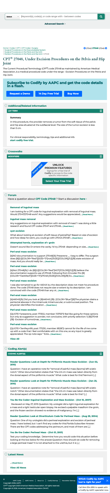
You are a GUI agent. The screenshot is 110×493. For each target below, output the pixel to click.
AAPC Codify (17, 481)
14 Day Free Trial (49, 93)
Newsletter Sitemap (68, 481)
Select (9, 17)
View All (14, 339)
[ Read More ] (87, 214)
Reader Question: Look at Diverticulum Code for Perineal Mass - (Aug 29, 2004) (54, 416)
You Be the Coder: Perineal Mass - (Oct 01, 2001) (36, 432)
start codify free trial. (22, 140)
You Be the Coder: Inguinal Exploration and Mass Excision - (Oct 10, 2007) (50, 400)
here (82, 198)
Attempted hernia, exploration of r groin (32, 242)
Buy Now (73, 93)
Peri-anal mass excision (23, 251)
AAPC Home (29, 481)
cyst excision (17, 231)
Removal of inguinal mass (24, 207)
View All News (18, 467)
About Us (40, 481)
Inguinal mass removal (23, 219)
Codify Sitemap (53, 481)
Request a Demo (20, 93)
